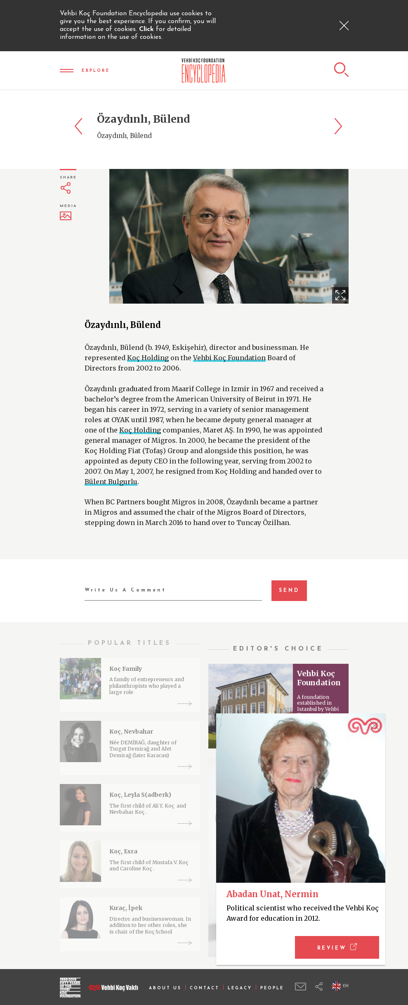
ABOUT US (165, 988)
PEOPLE (272, 988)
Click (147, 29)
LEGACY (240, 988)
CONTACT (204, 988)
